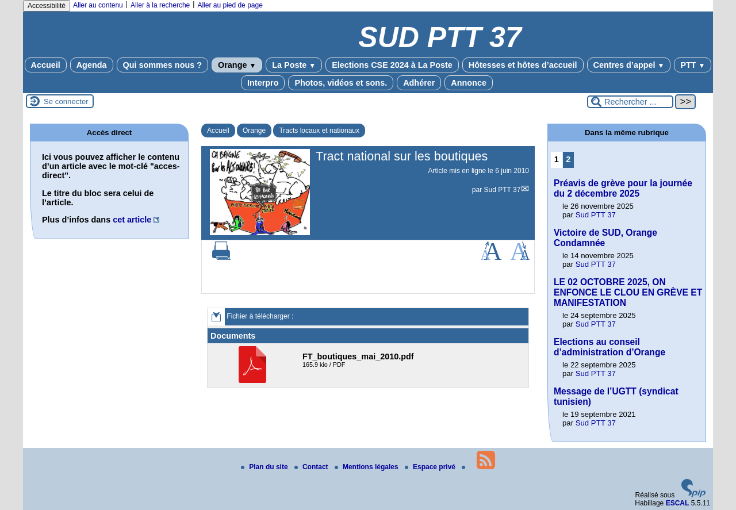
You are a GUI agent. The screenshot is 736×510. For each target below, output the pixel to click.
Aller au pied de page (229, 5)
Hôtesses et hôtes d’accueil (523, 65)
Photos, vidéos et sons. (340, 82)
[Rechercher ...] (630, 101)
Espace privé (431, 467)
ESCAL (677, 503)
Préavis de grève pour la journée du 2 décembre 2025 (623, 188)
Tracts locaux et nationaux (319, 130)
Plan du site (265, 467)
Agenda (91, 65)
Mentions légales (367, 467)
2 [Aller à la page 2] (568, 159)
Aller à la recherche (160, 5)
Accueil (45, 65)
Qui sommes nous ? (162, 65)
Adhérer (419, 82)
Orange (237, 65)
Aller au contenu (98, 5)
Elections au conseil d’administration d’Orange (609, 347)
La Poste (294, 65)
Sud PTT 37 (502, 190)
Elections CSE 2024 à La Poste (392, 65)
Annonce (468, 82)
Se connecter (66, 101)
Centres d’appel (629, 65)
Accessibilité (47, 6)
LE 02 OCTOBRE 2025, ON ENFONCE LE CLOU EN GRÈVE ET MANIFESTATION (628, 292)
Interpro (262, 82)
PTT (692, 65)
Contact (312, 467)
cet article (132, 219)
